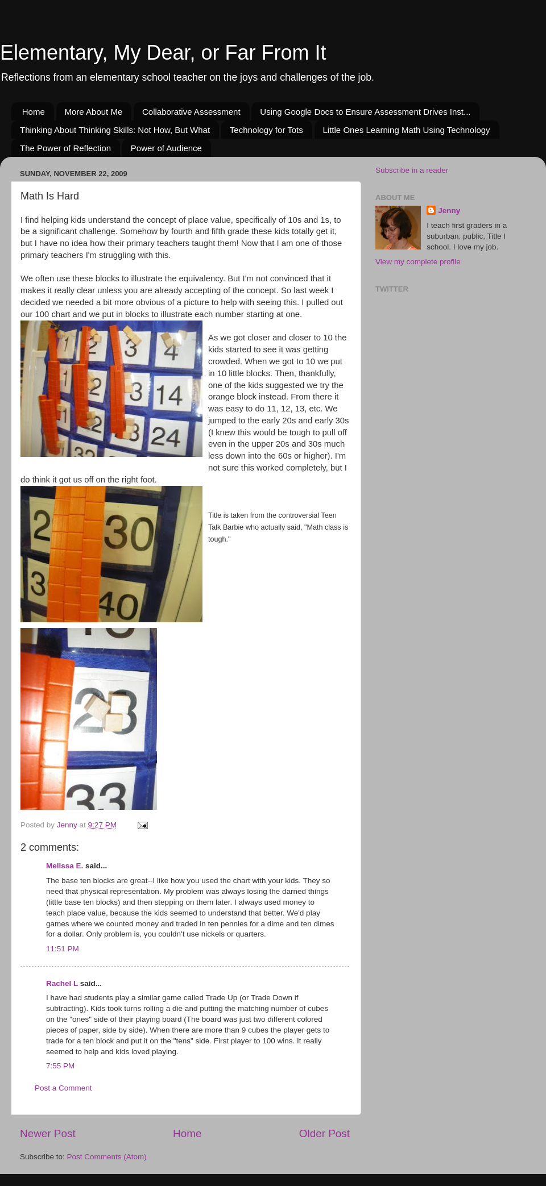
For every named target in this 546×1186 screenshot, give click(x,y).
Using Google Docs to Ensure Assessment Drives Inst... (365, 111)
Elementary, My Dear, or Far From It (163, 52)
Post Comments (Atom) (107, 1156)
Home (33, 111)
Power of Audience (166, 148)
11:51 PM (62, 948)
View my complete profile (418, 261)
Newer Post (48, 1133)
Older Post (324, 1133)
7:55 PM (60, 1066)
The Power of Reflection (65, 148)
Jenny (449, 210)
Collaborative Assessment (191, 111)
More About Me (94, 111)
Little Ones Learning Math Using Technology (406, 130)
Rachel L (62, 983)
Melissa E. (64, 866)
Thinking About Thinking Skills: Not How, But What (115, 130)
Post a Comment (63, 1088)
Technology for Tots (266, 130)
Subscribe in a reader (411, 170)
